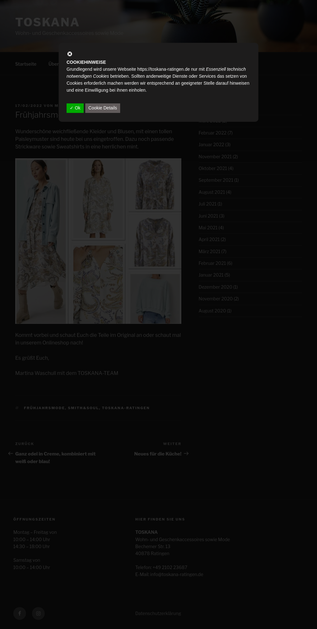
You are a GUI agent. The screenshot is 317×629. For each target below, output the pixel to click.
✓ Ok (75, 107)
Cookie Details (102, 107)
